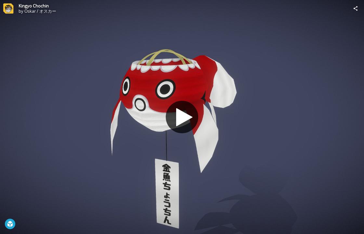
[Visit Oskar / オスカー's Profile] (8, 8)
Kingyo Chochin (34, 6)
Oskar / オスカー (40, 11)
